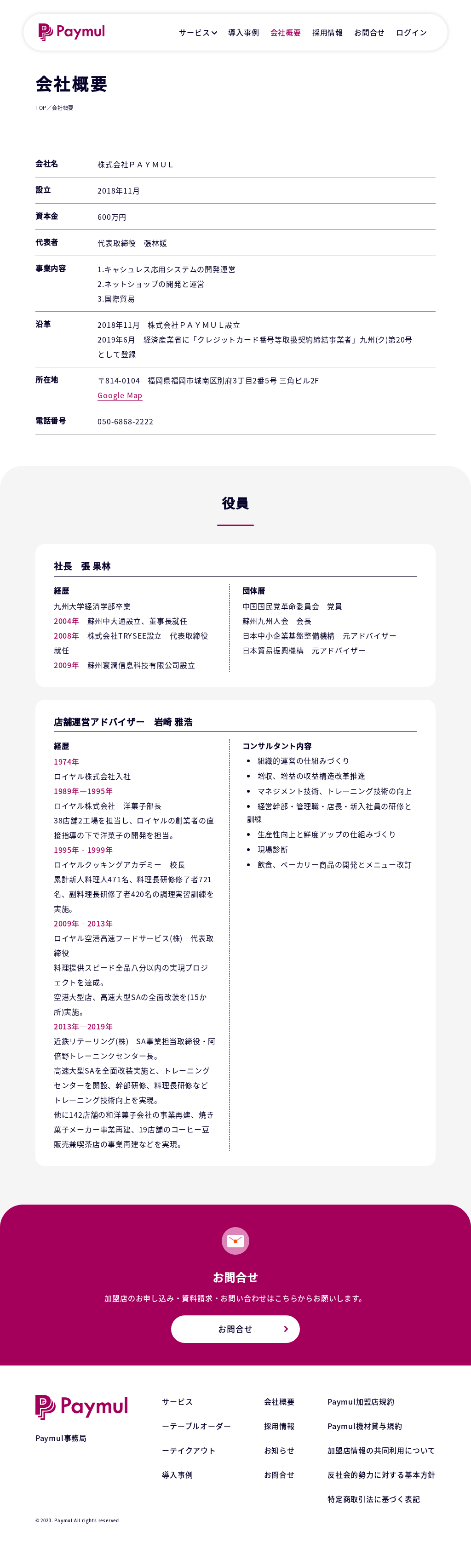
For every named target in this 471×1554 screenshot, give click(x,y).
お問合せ (369, 32)
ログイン (411, 32)
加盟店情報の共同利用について (381, 1450)
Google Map (120, 394)
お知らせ (279, 1450)
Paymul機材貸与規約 (364, 1425)
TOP (40, 107)
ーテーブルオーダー (196, 1425)
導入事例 (243, 32)
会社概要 (285, 32)
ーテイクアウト (189, 1450)
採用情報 (327, 32)
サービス (194, 32)
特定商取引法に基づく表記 (373, 1498)
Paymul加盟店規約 (361, 1401)
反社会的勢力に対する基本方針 (381, 1474)
